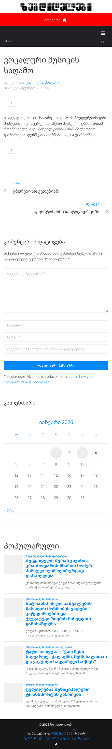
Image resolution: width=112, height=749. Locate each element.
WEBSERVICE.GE (62, 733)
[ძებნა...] (52, 43)
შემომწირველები (58, 738)
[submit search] (103, 42)
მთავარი (52, 82)
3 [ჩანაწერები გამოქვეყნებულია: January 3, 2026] (82, 452)
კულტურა (34, 82)
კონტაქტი (81, 738)
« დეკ (9, 510)
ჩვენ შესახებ (33, 738)
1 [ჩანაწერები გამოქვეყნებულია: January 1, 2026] (56, 452)
